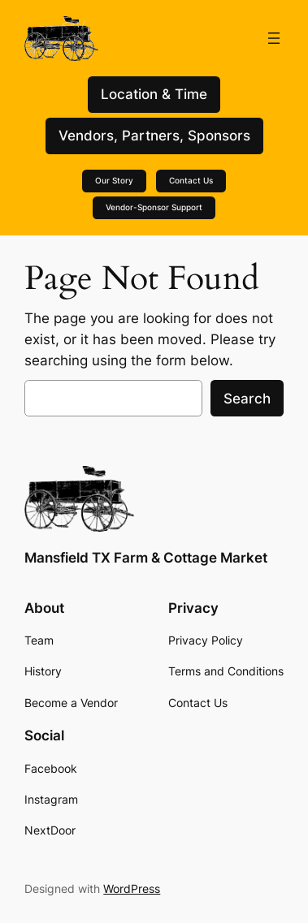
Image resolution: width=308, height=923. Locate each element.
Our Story (114, 180)
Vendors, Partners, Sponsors (154, 135)
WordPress (131, 888)
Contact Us (191, 180)
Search (247, 398)
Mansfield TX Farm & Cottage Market (145, 558)
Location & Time (154, 94)
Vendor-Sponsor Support (154, 207)
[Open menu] (274, 38)
